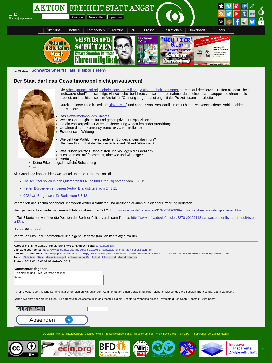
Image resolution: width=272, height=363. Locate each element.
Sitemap (13, 18)
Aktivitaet (29, 257)
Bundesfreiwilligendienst (118, 336)
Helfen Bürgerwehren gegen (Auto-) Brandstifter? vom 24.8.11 (70, 188)
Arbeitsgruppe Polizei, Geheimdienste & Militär (101, 90)
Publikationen (171, 30)
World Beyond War (166, 336)
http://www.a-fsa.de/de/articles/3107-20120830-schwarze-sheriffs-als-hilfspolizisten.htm (175, 210)
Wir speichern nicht (144, 336)
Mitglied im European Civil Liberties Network (79, 336)
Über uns (53, 30)
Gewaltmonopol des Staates (88, 116)
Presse (149, 30)
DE (10, 14)
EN (15, 14)
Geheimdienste (127, 257)
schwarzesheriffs (78, 257)
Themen (73, 30)
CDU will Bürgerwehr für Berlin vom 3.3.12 (55, 196)
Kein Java (183, 336)
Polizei (96, 257)
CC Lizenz (48, 336)
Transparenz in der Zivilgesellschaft (210, 336)
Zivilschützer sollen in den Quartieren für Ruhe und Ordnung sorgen (74, 181)
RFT (133, 30)
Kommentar (60, 281)
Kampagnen (95, 30)
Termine (118, 30)
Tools (221, 30)
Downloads (196, 30)
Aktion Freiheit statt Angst (159, 90)
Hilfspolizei (109, 257)
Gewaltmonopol (56, 257)
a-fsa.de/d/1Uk (105, 245)
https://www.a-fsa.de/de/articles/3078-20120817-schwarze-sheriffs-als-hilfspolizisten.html (97, 249)
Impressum (26, 18)
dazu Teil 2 (117, 105)
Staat (40, 257)
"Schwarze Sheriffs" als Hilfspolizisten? (67, 70)
